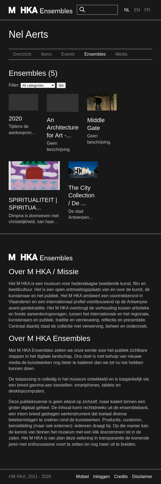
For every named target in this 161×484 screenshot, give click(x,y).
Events (68, 54)
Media (121, 54)
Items (46, 54)
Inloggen (101, 476)
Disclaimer (142, 476)
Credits (121, 476)
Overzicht (22, 54)
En (137, 10)
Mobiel (82, 476)
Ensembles (95, 54)
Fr (147, 10)
